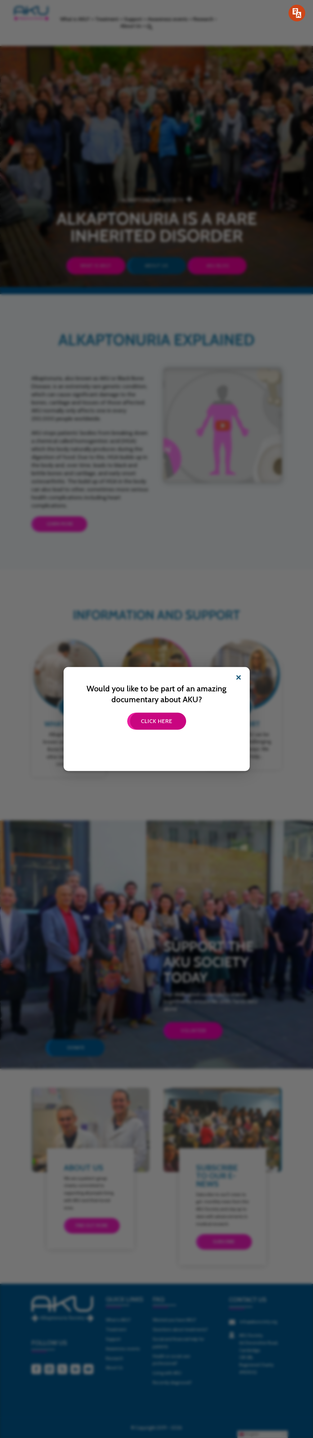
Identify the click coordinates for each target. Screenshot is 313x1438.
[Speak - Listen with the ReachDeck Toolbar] (296, 13)
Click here (156, 720)
